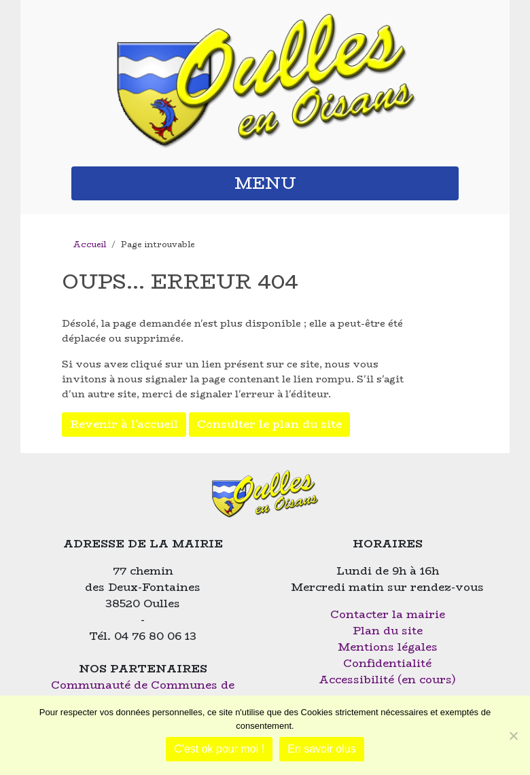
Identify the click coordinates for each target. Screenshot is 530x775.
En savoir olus (321, 749)
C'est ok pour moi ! (219, 749)
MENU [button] (265, 183)
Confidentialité (387, 663)
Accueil (89, 244)
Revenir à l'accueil (124, 424)
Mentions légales (388, 646)
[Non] (513, 735)
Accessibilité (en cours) (387, 679)
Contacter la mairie (387, 614)
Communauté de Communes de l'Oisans (142, 693)
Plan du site (388, 630)
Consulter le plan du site (269, 424)
